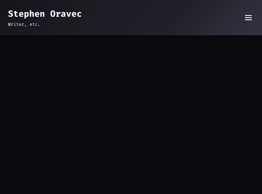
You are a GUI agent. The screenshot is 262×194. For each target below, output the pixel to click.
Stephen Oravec (45, 13)
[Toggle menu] (248, 17)
